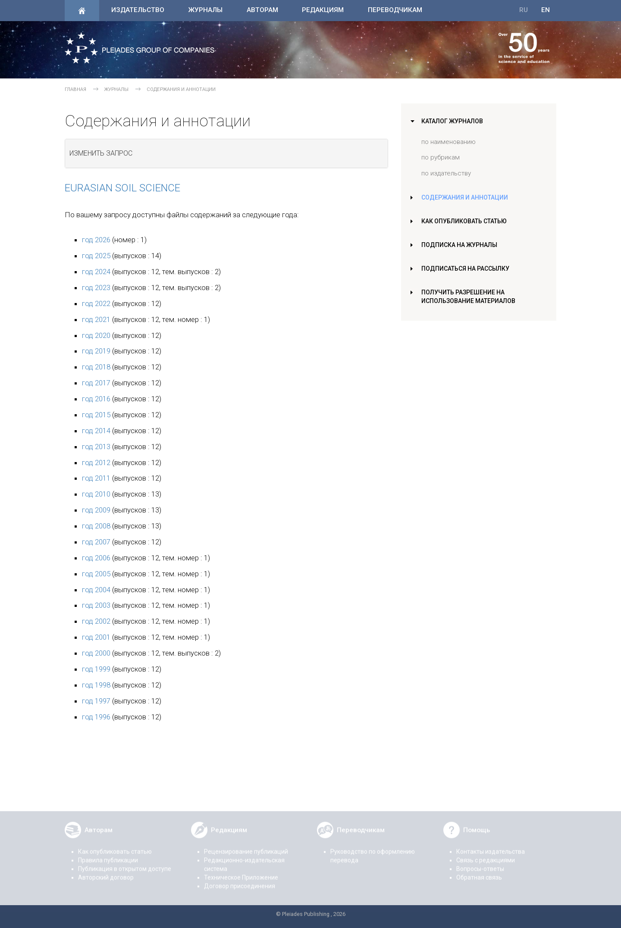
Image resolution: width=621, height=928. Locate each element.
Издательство (137, 10)
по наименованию (448, 142)
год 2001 (96, 637)
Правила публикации (108, 855)
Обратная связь (479, 872)
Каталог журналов (453, 121)
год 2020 (96, 335)
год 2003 (96, 605)
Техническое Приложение (241, 872)
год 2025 (96, 255)
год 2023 (96, 287)
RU (523, 10)
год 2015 (96, 414)
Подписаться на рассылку (466, 268)
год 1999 (96, 669)
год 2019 (96, 351)
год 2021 (96, 319)
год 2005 (96, 573)
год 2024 (96, 271)
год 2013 (96, 446)
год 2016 (96, 398)
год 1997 (96, 701)
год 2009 (96, 510)
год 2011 (96, 478)
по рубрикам (440, 157)
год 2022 (96, 303)
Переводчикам (395, 10)
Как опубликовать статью (466, 221)
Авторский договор (106, 872)
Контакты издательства (490, 846)
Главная (75, 89)
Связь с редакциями (485, 855)
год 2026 (96, 239)
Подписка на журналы (460, 244)
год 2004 (96, 589)
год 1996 (96, 716)
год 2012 (96, 462)
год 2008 (96, 526)
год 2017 (96, 382)
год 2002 (96, 621)
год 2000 (96, 653)
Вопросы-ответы (480, 863)
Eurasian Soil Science (122, 188)
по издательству (446, 173)
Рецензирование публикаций (246, 846)
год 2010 (96, 494)
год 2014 (96, 430)
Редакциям (323, 10)
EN (545, 10)
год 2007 (96, 541)
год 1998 (96, 685)
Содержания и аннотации (465, 197)
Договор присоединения (239, 881)
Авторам (262, 10)
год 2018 (96, 366)
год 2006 (96, 557)
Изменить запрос (100, 153)
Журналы (205, 10)
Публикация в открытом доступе (124, 863)
